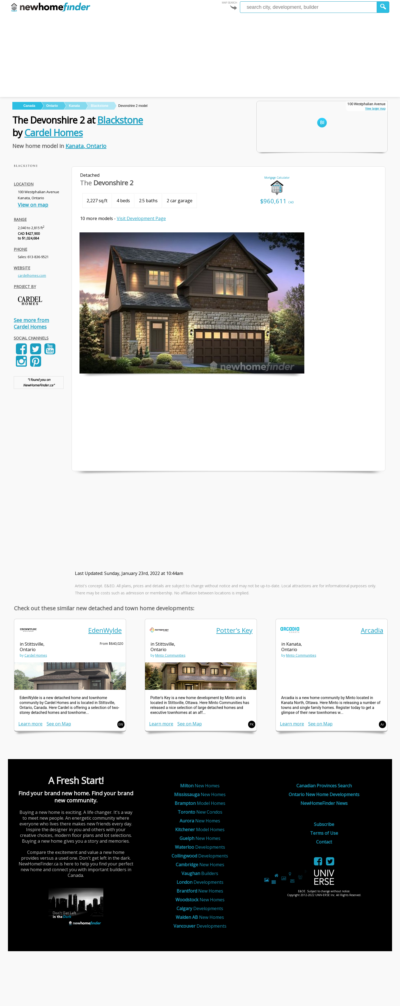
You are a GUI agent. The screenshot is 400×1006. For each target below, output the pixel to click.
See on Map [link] (59, 724)
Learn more (30, 724)
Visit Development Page (141, 218)
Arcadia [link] (372, 630)
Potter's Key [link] (234, 630)
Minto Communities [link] (170, 655)
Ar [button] (382, 724)
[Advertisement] (200, 56)
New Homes (200, 786)
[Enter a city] (308, 7)
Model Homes (200, 803)
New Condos (200, 812)
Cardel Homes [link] (35, 655)
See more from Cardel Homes (31, 323)
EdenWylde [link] (105, 630)
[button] (383, 7)
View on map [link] (33, 204)
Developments (200, 847)
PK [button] (252, 724)
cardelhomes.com (32, 275)
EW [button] (120, 724)
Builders (199, 873)
